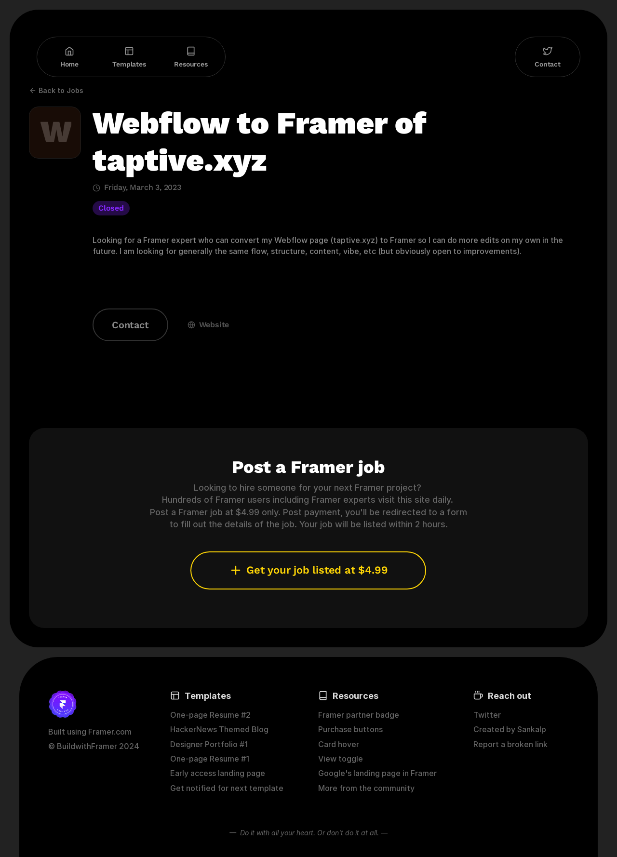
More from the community (366, 788)
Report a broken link (510, 744)
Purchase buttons (350, 729)
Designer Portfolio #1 (209, 744)
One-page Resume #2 (210, 715)
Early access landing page (217, 773)
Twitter (487, 715)
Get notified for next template (226, 788)
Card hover (338, 744)
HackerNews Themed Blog (219, 729)
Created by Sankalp (509, 729)
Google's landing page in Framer (377, 773)
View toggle (340, 758)
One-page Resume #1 (209, 758)
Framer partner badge (358, 715)
